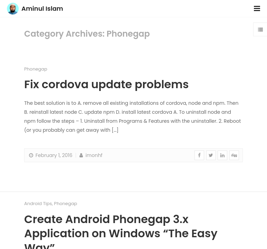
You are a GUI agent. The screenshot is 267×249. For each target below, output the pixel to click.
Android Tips (38, 203)
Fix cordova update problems (106, 84)
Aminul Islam (42, 8)
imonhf (90, 155)
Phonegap (35, 69)
